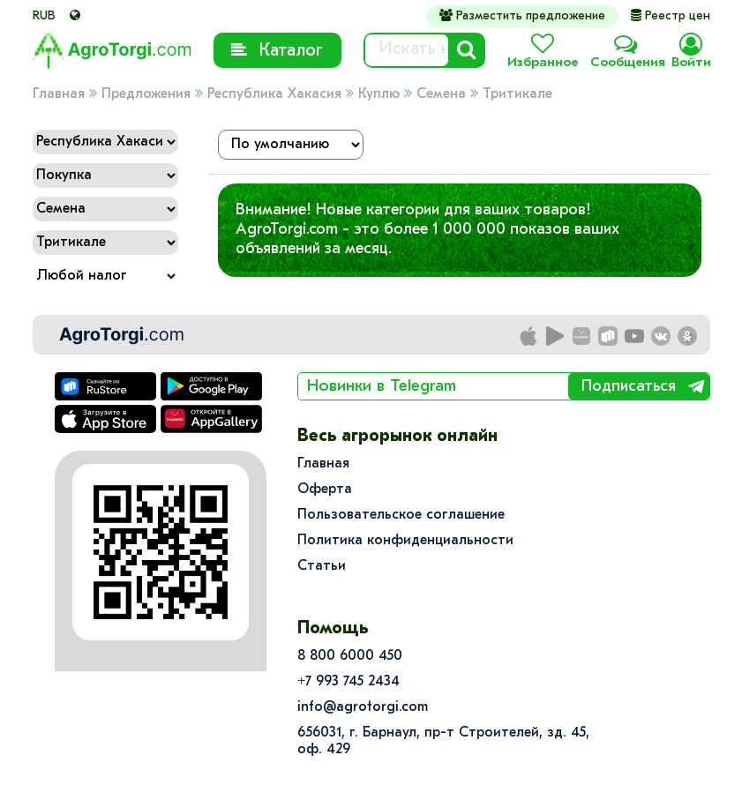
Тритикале (517, 94)
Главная (59, 94)
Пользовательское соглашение (401, 515)
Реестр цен (670, 16)
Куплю (379, 94)
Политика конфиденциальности (405, 541)
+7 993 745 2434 (348, 682)
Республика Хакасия (274, 94)
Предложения (146, 94)
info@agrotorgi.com (362, 707)
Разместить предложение (522, 16)
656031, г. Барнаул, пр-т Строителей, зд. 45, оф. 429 (443, 741)
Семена (441, 94)
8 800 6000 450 (349, 656)
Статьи (321, 566)
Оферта (324, 489)
